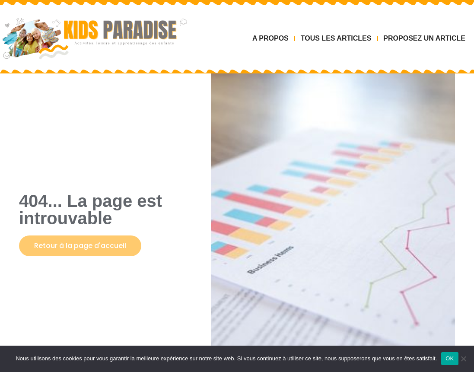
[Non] (463, 358)
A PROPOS (270, 38)
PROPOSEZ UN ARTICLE (424, 38)
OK (449, 358)
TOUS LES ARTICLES (336, 38)
